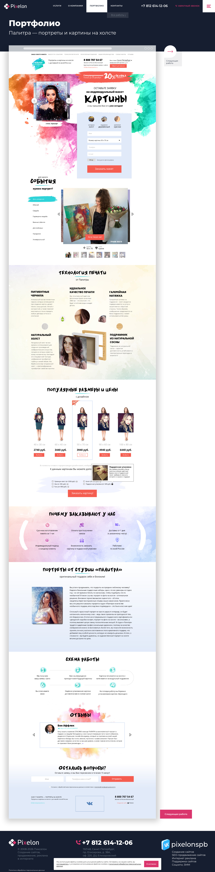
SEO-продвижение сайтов (189, 855)
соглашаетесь (62, 864)
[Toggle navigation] (209, 6)
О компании (75, 6)
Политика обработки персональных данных (27, 870)
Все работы (117, 15)
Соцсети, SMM (181, 864)
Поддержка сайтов (184, 861)
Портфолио (97, 6)
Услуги (57, 6)
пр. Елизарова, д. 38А (96, 852)
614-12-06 (154, 6)
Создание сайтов (183, 851)
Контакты (116, 6)
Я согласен (151, 864)
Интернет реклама (184, 858)
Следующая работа (172, 62)
